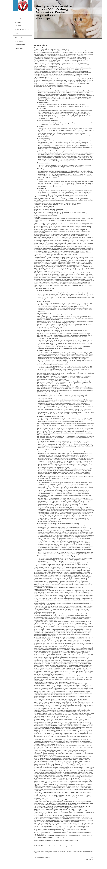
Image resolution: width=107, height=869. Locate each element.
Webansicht (89, 859)
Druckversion (39, 857)
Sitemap (47, 857)
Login (91, 857)
